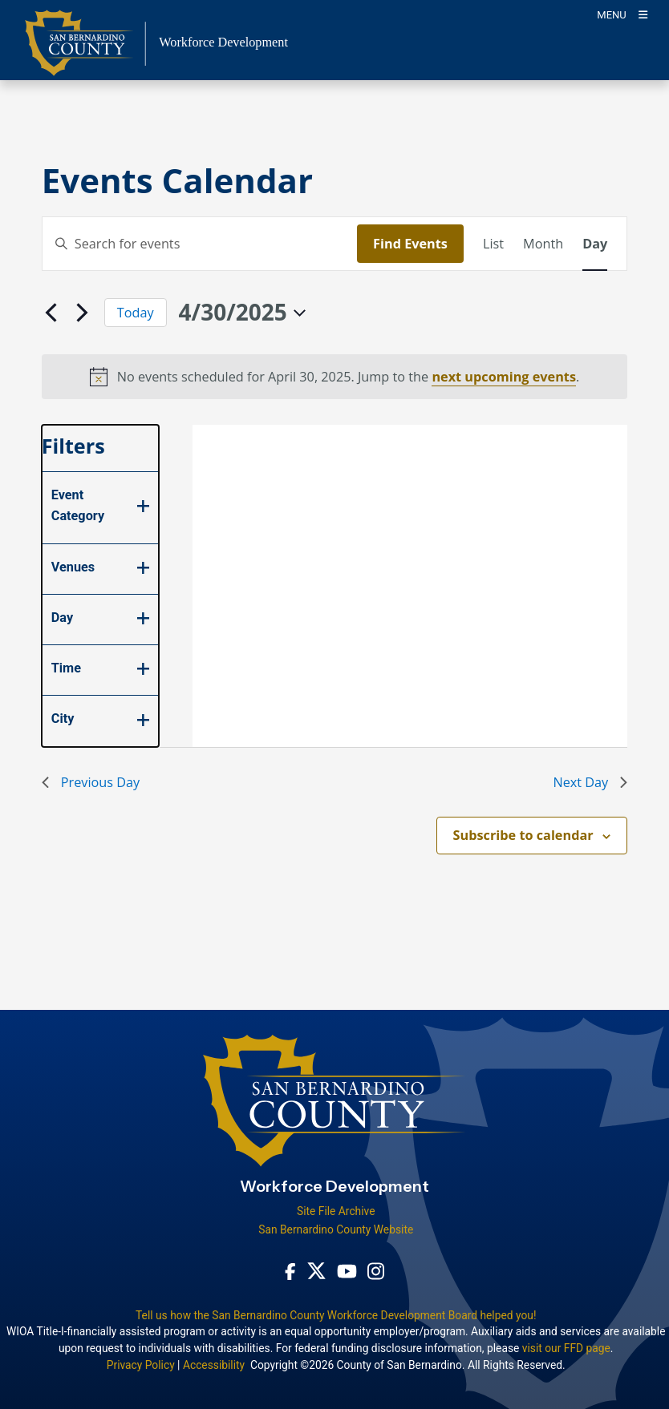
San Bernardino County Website (335, 1229)
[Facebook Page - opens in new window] (290, 1271)
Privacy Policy (141, 1365)
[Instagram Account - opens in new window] (375, 1271)
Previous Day (91, 782)
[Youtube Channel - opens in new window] (347, 1271)
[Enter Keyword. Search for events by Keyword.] (200, 243)
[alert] (335, 376)
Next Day (590, 782)
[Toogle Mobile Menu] (622, 14)
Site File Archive (336, 1211)
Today (135, 312)
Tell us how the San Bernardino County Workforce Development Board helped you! (336, 1315)
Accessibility (214, 1365)
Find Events (410, 243)
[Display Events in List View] (493, 243)
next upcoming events (504, 377)
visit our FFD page (566, 1348)
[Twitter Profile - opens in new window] (316, 1271)
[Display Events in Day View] (594, 243)
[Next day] (82, 312)
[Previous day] (51, 312)
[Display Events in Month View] (543, 243)
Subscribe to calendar (523, 835)
